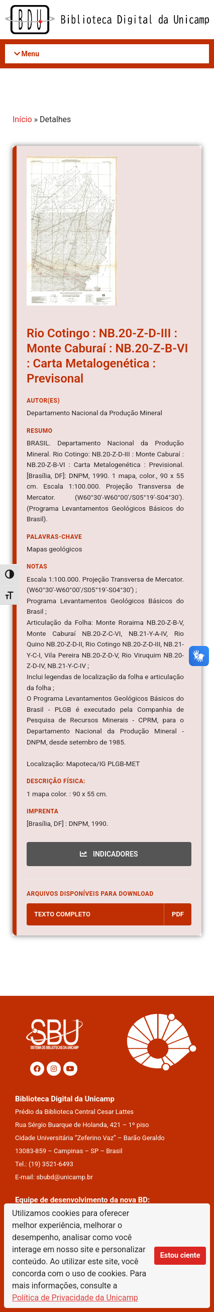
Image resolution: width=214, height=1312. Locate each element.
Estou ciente (180, 1255)
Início (22, 119)
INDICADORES (109, 854)
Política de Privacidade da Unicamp (75, 1297)
